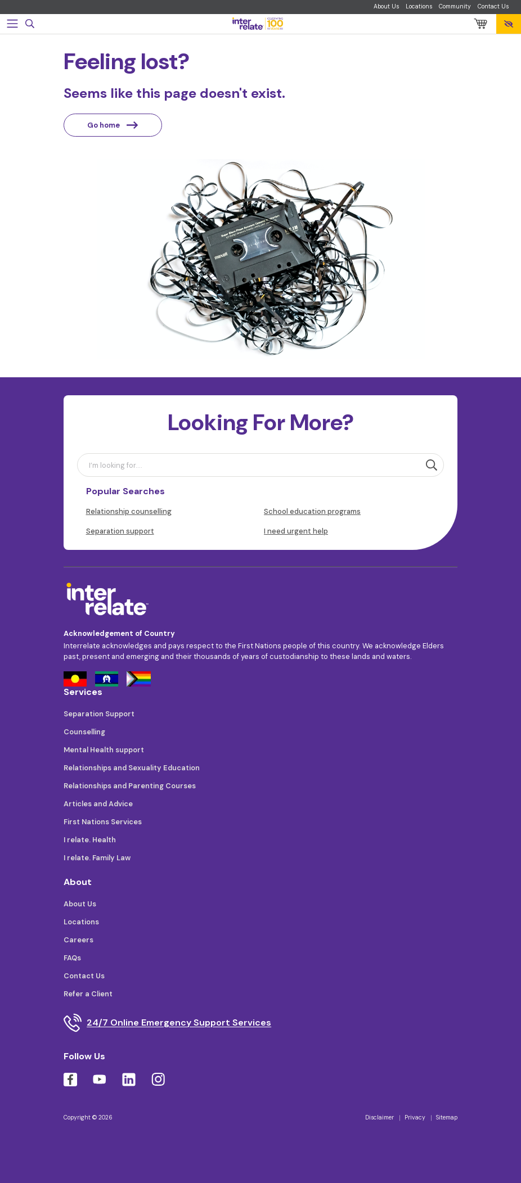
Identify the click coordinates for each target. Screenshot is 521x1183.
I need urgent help (296, 531)
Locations (419, 6)
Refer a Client (88, 994)
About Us (386, 6)
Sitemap (446, 1117)
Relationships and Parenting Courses (130, 786)
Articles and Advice (98, 804)
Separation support (120, 531)
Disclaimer (379, 1117)
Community (455, 6)
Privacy (415, 1117)
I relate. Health (90, 840)
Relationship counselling (129, 511)
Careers (78, 940)
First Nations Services (103, 822)
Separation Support (99, 714)
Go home (112, 125)
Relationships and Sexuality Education (132, 768)
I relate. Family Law (97, 858)
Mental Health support (104, 750)
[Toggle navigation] (12, 23)
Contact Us (493, 6)
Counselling (84, 732)
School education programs (312, 511)
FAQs (72, 958)
